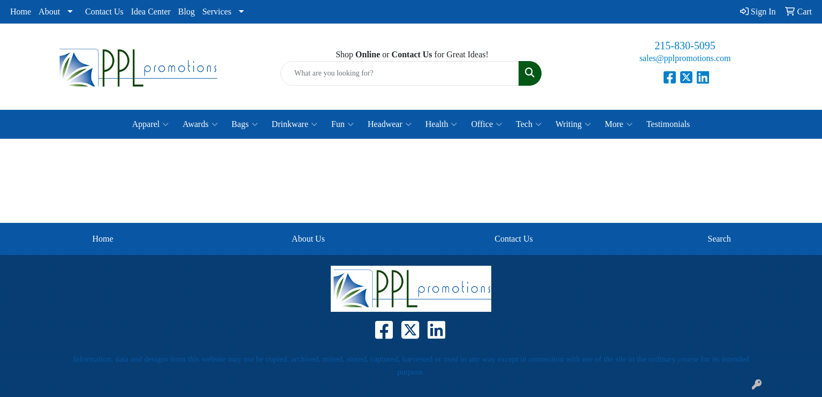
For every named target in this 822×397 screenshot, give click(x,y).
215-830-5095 (684, 45)
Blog (186, 11)
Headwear (390, 124)
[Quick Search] (399, 73)
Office (486, 124)
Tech (529, 124)
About (49, 11)
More (619, 124)
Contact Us (104, 11)
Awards (199, 124)
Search (719, 238)
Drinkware (294, 124)
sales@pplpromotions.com (685, 58)
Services (216, 11)
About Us (308, 238)
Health (441, 124)
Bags (245, 124)
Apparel (150, 124)
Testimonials (668, 124)
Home (20, 11)
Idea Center (151, 11)
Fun (342, 124)
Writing (573, 124)
